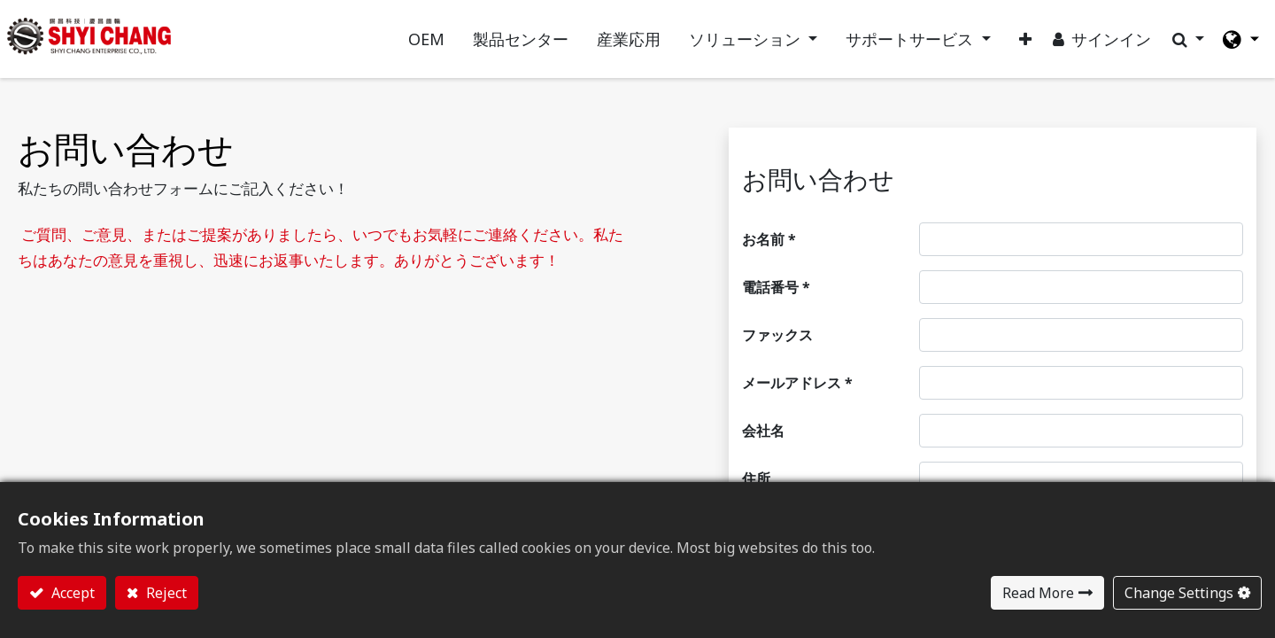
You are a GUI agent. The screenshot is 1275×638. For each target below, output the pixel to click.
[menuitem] (411, 50)
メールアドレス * (797, 405)
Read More (1038, 593)
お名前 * (769, 261)
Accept (71, 593)
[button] (1011, 50)
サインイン (1097, 49)
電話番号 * (776, 309)
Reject (165, 593)
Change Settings (1178, 593)
